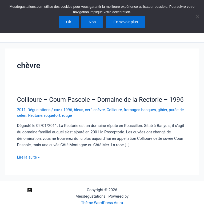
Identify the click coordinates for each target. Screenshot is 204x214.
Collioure (114, 109)
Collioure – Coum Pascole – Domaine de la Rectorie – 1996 (100, 99)
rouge (67, 115)
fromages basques (140, 109)
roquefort (52, 115)
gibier (162, 109)
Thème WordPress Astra (102, 202)
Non (92, 22)
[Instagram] (29, 190)
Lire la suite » (28, 157)
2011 (21, 109)
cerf (88, 109)
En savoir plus (125, 22)
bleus (78, 109)
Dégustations (38, 109)
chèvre (99, 109)
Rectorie (35, 115)
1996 (67, 109)
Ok (68, 22)
